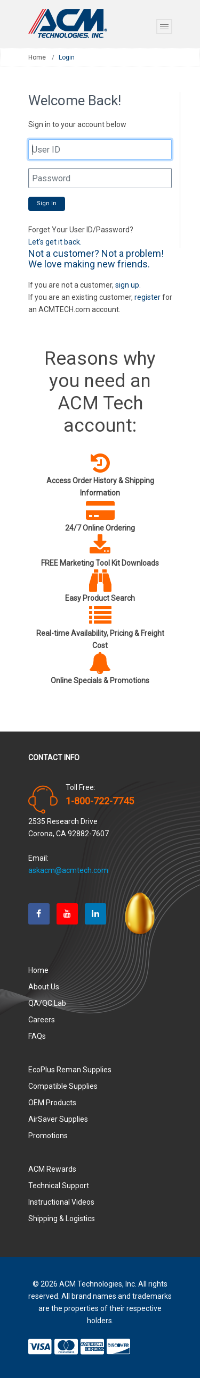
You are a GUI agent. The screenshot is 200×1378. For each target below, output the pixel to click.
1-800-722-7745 (100, 801)
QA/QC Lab (47, 1003)
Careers (41, 1019)
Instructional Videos (61, 1202)
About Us (43, 986)
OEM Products (52, 1102)
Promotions (48, 1135)
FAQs (37, 1036)
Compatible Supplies (63, 1086)
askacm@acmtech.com (68, 870)
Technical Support (58, 1185)
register (147, 297)
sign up (127, 285)
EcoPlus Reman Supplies (69, 1069)
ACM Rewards (52, 1169)
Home (37, 57)
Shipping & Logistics (61, 1218)
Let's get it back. (55, 242)
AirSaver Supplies (58, 1119)
